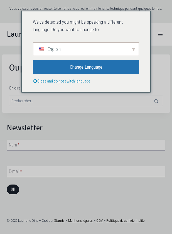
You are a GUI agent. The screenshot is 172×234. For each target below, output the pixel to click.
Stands (59, 220)
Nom (14, 145)
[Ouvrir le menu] (160, 34)
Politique (112, 220)
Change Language (86, 67)
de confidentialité (131, 220)
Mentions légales (80, 220)
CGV (99, 220)
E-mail (15, 171)
